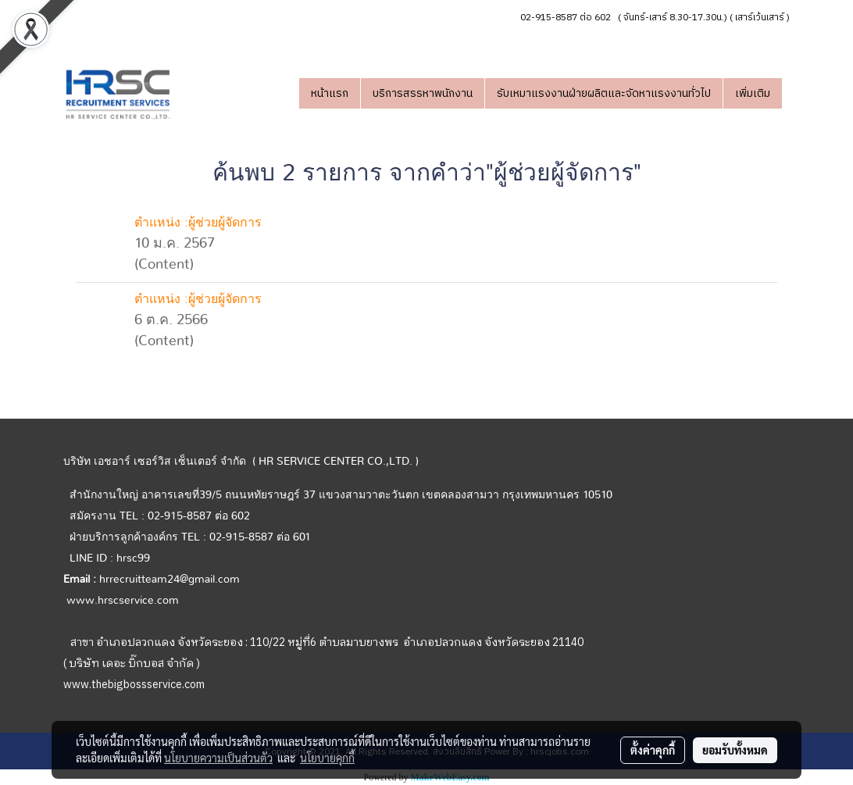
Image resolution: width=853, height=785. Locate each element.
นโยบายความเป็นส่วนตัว (218, 758)
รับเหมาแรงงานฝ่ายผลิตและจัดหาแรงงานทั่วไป (604, 93)
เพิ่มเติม (752, 93)
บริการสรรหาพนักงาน (423, 93)
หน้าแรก (329, 93)
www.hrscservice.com (122, 600)
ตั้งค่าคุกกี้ (652, 750)
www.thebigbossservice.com (134, 685)
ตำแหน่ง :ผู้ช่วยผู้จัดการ (198, 222)
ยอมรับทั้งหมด (735, 750)
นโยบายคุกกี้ (327, 758)
